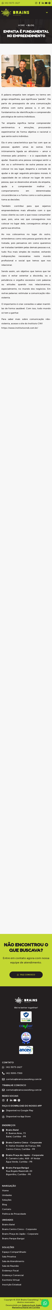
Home (21, 25)
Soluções (8, 1247)
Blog (31, 25)
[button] (47, 12)
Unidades (7, 1220)
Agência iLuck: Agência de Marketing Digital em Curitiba (29, 1306)
